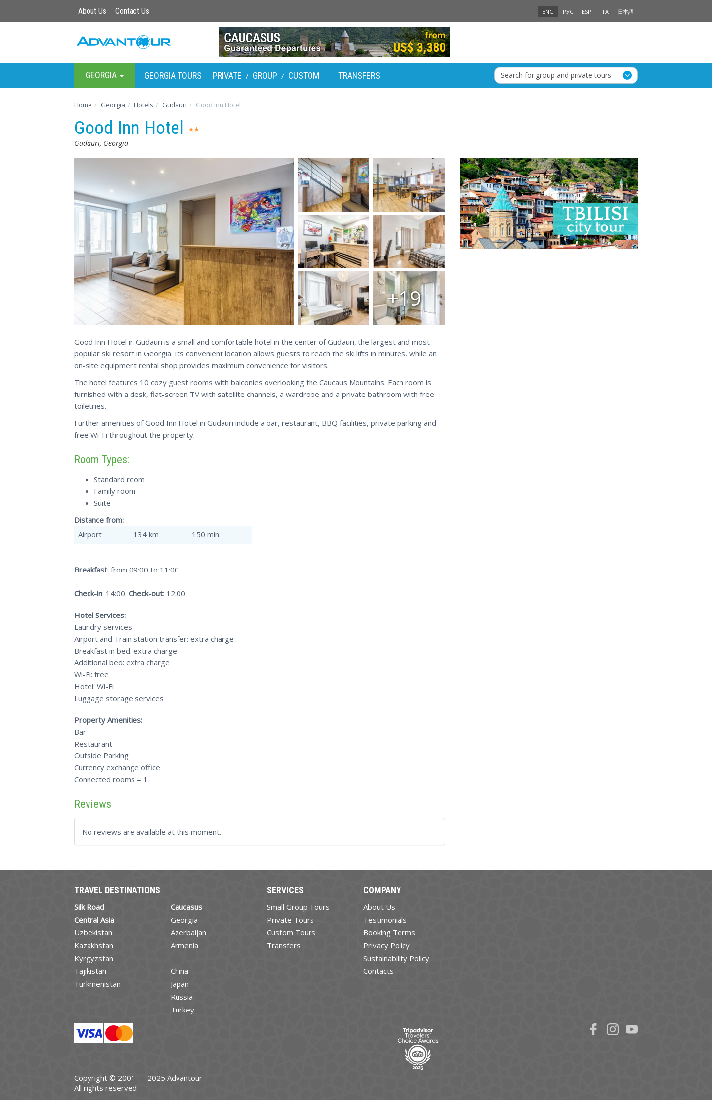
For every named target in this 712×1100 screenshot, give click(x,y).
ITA (604, 11)
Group (265, 75)
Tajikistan (90, 971)
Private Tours (290, 919)
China (179, 971)
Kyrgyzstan (93, 958)
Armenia (184, 945)
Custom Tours (291, 932)
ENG (548, 11)
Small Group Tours (298, 907)
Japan (180, 984)
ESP (586, 11)
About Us (92, 11)
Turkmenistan (97, 984)
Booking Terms (389, 932)
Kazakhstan (93, 945)
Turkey (182, 1009)
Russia (182, 997)
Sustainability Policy (396, 958)
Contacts (378, 971)
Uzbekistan (93, 932)
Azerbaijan (188, 932)
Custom (303, 75)
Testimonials (385, 919)
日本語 (626, 11)
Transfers (359, 75)
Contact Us (132, 11)
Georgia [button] (105, 75)
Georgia (184, 919)
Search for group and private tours (556, 75)
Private (227, 75)
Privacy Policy (386, 945)
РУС (568, 11)
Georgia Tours (173, 75)
